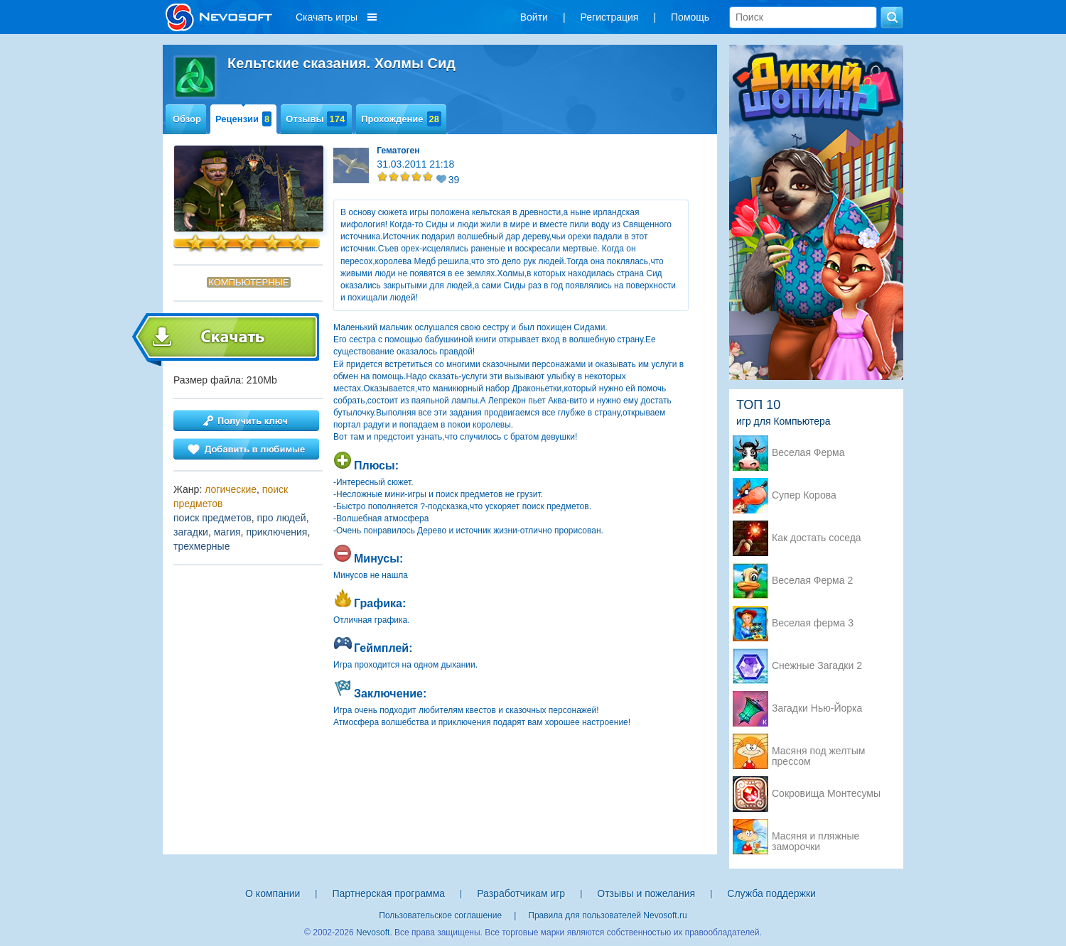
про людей (281, 517)
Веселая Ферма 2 (812, 580)
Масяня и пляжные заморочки (815, 837)
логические (231, 489)
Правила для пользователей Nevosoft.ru (607, 915)
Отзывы (316, 119)
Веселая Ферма (808, 452)
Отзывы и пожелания (646, 893)
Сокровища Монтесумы (826, 793)
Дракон (526, 388)
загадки (190, 532)
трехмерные (201, 546)
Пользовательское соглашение (440, 915)
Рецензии (243, 119)
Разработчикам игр (521, 893)
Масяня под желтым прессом (818, 752)
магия (227, 532)
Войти (534, 17)
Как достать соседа (816, 538)
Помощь (690, 17)
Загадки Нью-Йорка (817, 708)
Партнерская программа (388, 893)
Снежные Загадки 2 (817, 665)
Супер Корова (804, 495)
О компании (272, 893)
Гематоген (398, 151)
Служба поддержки (771, 893)
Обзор (187, 119)
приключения (276, 532)
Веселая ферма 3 (813, 623)
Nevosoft (372, 932)
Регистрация (610, 17)
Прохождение (401, 119)
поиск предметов (212, 517)
